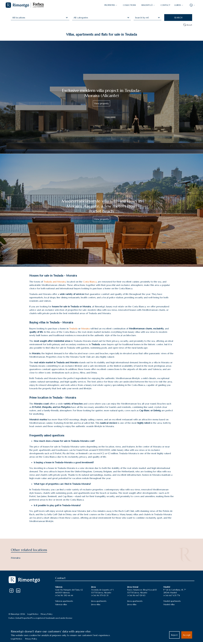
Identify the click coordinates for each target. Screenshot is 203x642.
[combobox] (12, 17)
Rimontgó (148, 5)
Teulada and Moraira (55, 281)
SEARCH (178, 17)
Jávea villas (95, 604)
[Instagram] (11, 590)
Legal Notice (32, 614)
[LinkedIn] (18, 590)
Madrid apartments (172, 601)
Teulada (73, 328)
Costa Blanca (90, 281)
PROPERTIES (110, 5)
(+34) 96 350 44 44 (64, 595)
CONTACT (165, 5)
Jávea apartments (98, 601)
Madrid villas (169, 604)
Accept (186, 635)
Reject (174, 635)
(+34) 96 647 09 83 (136, 595)
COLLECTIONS (129, 5)
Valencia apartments (64, 601)
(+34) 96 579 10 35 (99, 595)
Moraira (85, 328)
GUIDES (178, 5)
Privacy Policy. (31, 638)
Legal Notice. (16, 638)
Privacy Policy (46, 614)
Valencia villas (61, 604)
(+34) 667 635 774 (171, 595)
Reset (187, 25)
